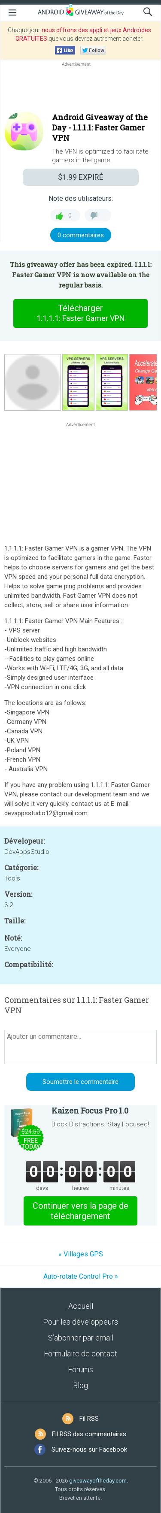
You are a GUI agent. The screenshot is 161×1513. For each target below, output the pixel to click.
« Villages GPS (80, 1254)
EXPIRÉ (80, 177)
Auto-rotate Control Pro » (80, 1276)
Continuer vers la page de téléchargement (80, 1211)
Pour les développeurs (80, 1321)
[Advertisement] (80, 88)
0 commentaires (81, 235)
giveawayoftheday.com (98, 1480)
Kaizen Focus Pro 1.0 (90, 1110)
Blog (80, 1385)
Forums (80, 1369)
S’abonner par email (80, 1337)
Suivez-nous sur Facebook (89, 1449)
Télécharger (80, 313)
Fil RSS (89, 1418)
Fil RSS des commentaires (89, 1434)
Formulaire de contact (80, 1353)
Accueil (80, 1305)
